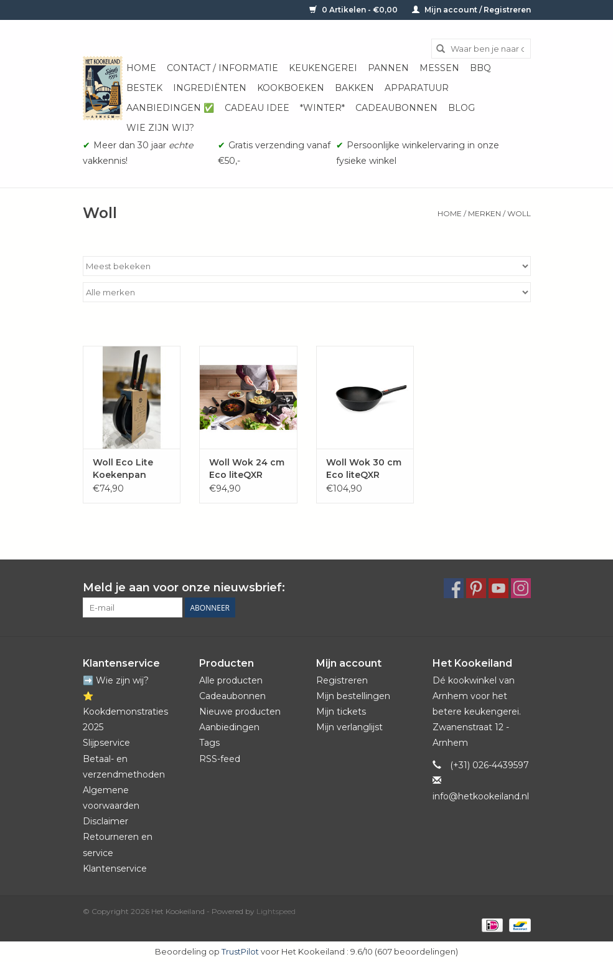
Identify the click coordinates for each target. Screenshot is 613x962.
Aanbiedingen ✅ (170, 107)
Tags (209, 742)
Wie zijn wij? (160, 127)
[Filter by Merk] (307, 292)
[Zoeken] (481, 49)
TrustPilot (240, 951)
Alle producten (231, 680)
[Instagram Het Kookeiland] (521, 588)
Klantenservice (115, 868)
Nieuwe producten (240, 711)
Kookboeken (290, 87)
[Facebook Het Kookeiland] (454, 588)
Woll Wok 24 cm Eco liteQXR (246, 468)
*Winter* (322, 107)
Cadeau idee (257, 107)
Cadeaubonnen (396, 107)
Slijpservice (106, 742)
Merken (484, 213)
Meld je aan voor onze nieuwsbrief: (184, 587)
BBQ (480, 68)
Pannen (388, 68)
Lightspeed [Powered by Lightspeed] (276, 911)
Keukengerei (323, 68)
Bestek (144, 87)
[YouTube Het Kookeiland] (498, 588)
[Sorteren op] (307, 266)
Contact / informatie (222, 68)
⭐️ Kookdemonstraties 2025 (125, 711)
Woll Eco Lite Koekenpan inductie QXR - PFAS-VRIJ (126, 469)
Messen (439, 68)
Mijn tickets (341, 711)
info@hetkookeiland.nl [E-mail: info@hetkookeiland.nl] (481, 796)
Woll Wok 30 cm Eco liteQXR (363, 468)
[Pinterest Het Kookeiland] (476, 588)
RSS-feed (219, 758)
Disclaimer (105, 821)
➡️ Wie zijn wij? (116, 680)
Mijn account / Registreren (471, 9)
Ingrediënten (209, 87)
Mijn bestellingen (353, 696)
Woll (519, 213)
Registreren (342, 680)
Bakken (354, 87)
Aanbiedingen (229, 727)
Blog (461, 107)
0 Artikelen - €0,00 (354, 9)
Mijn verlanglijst (349, 727)
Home (141, 68)
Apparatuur (417, 87)
